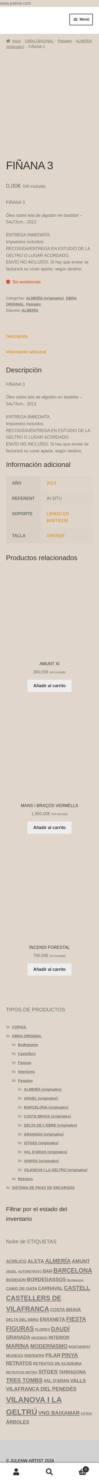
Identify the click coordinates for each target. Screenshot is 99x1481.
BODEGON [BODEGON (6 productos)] (16, 1256)
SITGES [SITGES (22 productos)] (48, 1348)
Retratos (25, 1155)
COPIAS (19, 1003)
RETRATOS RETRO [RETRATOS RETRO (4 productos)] (21, 1348)
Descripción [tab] (17, 312)
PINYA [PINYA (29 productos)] (70, 1331)
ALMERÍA (30, 286)
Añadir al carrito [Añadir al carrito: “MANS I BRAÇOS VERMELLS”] (49, 804)
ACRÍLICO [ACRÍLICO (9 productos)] (16, 1237)
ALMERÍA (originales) (45, 274)
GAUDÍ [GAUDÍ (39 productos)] (60, 1304)
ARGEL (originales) (41, 1074)
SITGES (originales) (41, 1119)
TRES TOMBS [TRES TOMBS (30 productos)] (24, 1356)
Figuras (24, 1039)
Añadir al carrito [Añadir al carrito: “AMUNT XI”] (49, 662)
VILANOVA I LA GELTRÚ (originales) (55, 1146)
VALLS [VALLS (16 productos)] (78, 1357)
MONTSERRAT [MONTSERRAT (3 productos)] (80, 1323)
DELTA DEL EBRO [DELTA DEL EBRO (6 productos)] (22, 1295)
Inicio (16, 41)
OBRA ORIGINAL (39, 41)
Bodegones (28, 1021)
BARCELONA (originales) (46, 1083)
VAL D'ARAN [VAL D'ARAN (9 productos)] (56, 1357)
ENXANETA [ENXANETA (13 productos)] (52, 1295)
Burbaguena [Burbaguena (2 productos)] (75, 1256)
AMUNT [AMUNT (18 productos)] (81, 1237)
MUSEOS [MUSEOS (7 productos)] (14, 1331)
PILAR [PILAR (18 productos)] (52, 1331)
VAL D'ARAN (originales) (45, 1128)
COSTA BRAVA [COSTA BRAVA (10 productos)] (65, 1285)
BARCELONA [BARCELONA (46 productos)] (72, 1246)
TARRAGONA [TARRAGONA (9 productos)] (72, 1348)
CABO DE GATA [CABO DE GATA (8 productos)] (21, 1264)
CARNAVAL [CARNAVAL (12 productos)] (50, 1264)
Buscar (49, 1472)
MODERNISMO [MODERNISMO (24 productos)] (49, 1322)
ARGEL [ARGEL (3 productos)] (11, 1247)
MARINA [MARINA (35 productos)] (17, 1322)
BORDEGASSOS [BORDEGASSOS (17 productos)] (46, 1255)
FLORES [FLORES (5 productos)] (42, 1305)
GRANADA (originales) (44, 1110)
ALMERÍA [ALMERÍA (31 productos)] (58, 1237)
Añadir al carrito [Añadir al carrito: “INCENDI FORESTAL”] (49, 945)
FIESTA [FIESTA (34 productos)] (76, 1295)
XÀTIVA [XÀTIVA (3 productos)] (86, 1390)
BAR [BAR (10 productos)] (47, 1247)
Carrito (77, 1468)
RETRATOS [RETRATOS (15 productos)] (19, 1339)
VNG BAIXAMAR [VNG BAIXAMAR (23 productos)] (59, 1389)
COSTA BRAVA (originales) (47, 1092)
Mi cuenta (16, 1472)
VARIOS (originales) (41, 1137)
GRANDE (56, 512)
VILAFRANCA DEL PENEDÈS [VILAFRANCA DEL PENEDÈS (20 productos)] (41, 1365)
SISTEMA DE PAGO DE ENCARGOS (43, 1164)
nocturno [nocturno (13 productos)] (34, 1331)
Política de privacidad (26, 1444)
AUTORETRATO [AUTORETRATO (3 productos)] (30, 1247)
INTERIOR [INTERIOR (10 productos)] (59, 1313)
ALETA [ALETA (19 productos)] (35, 1237)
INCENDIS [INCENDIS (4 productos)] (39, 1314)
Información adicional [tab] (26, 328)
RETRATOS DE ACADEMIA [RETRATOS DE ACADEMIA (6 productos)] (57, 1340)
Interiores (26, 1048)
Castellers (27, 1030)
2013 (51, 459)
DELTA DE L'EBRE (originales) (50, 1101)
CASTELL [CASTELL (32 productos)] (77, 1264)
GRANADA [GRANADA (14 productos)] (18, 1313)
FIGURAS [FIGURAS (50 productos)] (20, 1304)
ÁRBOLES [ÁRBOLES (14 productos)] (17, 1398)
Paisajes (65, 41)
